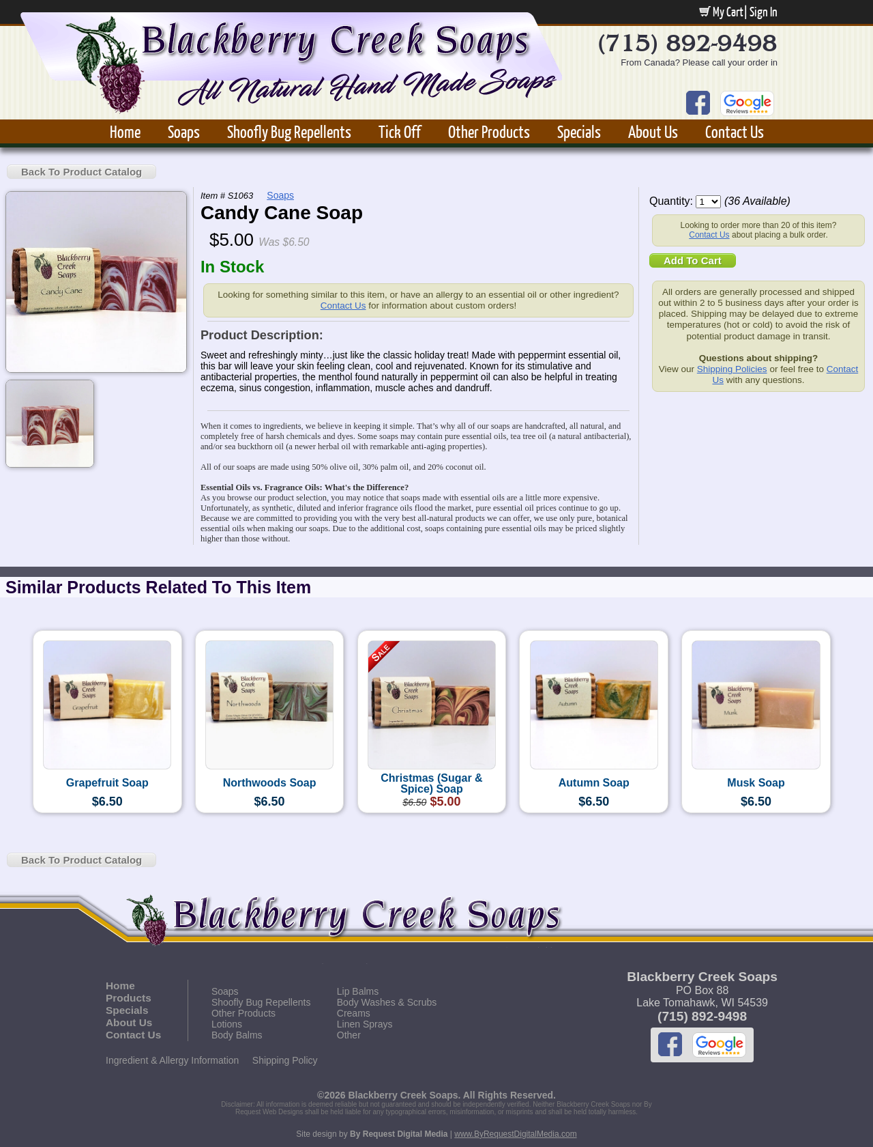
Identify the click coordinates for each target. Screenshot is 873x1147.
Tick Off (400, 131)
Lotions (226, 1024)
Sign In (764, 11)
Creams (353, 1013)
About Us (653, 131)
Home (125, 131)
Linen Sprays (365, 1024)
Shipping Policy (285, 1060)
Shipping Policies (732, 369)
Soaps (184, 131)
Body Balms (237, 1035)
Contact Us (734, 131)
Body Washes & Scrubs (387, 1002)
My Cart (721, 11)
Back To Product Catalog (81, 172)
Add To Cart (693, 260)
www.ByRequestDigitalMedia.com (515, 1134)
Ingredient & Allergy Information (172, 1060)
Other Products (489, 131)
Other (349, 1035)
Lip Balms (358, 991)
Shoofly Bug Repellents (289, 131)
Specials (579, 131)
